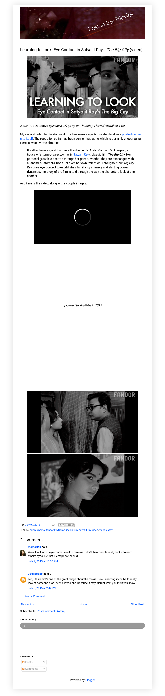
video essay (106, 530)
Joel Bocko (35, 573)
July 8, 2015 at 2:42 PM (42, 588)
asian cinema (37, 530)
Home (83, 604)
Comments (30, 668)
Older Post (137, 604)
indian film (72, 530)
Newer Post (28, 604)
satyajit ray (85, 530)
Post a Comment (34, 596)
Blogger (90, 680)
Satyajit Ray (81, 154)
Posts (27, 662)
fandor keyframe (55, 530)
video (95, 530)
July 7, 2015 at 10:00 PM (43, 561)
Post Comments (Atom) (51, 611)
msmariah (34, 547)
